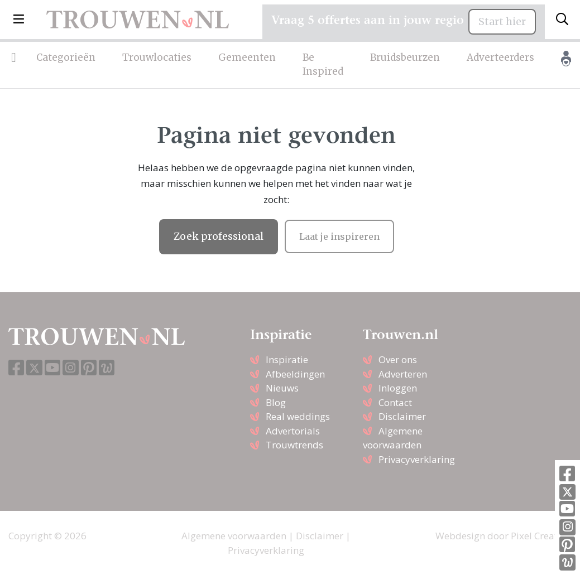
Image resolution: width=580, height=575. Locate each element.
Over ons (397, 359)
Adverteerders (500, 57)
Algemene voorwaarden (233, 535)
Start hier (502, 22)
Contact (395, 402)
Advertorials (293, 430)
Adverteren (402, 374)
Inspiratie (287, 359)
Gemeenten (247, 57)
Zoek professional (218, 236)
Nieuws (282, 387)
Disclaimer (402, 416)
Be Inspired (323, 64)
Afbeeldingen (295, 374)
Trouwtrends (294, 444)
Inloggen (397, 387)
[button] (18, 19)
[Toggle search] (562, 19)
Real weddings (298, 416)
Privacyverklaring (416, 459)
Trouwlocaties (156, 57)
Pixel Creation (541, 535)
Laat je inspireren (339, 236)
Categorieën (65, 57)
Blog (276, 402)
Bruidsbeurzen (405, 57)
